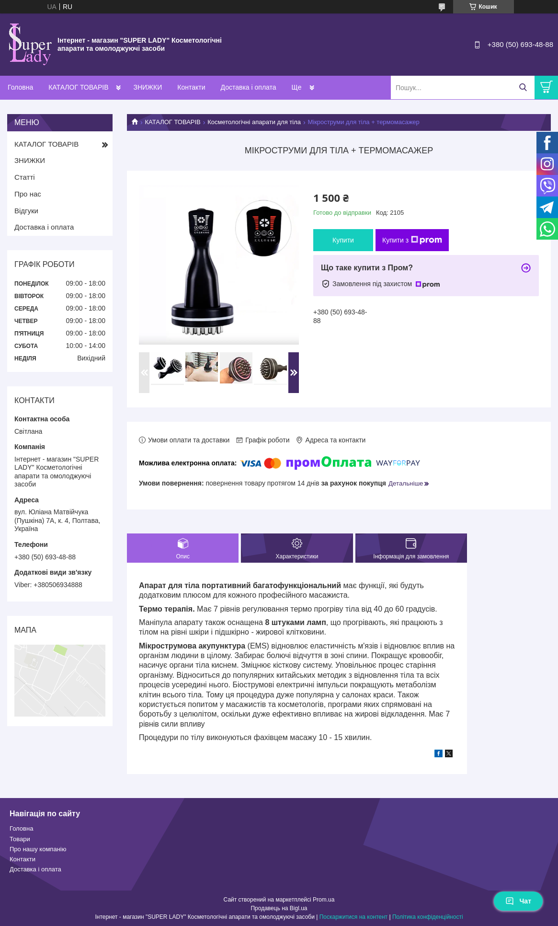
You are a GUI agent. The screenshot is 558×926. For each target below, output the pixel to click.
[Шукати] (523, 87)
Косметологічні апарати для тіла (254, 122)
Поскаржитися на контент (353, 917)
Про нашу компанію (38, 849)
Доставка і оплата (248, 87)
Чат (518, 901)
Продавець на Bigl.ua (279, 908)
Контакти (191, 87)
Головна (20, 87)
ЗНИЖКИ (147, 87)
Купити (343, 240)
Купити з (412, 240)
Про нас (27, 194)
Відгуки (26, 211)
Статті (24, 177)
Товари (20, 839)
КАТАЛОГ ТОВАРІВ (78, 87)
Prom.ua (323, 899)
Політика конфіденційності (427, 917)
